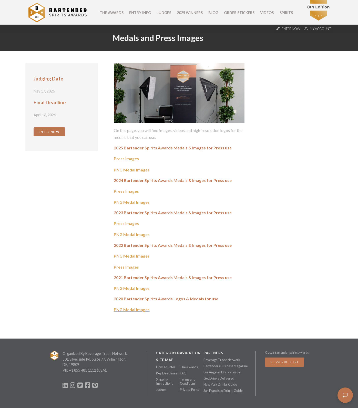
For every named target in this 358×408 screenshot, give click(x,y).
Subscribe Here (284, 362)
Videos (267, 13)
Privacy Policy (190, 389)
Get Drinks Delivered (218, 378)
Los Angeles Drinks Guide (221, 372)
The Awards (112, 13)
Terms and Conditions (188, 381)
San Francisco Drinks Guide (223, 391)
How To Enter (165, 367)
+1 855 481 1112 (82, 370)
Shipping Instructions (164, 381)
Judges (164, 13)
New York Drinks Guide (220, 384)
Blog (213, 13)
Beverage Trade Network (221, 360)
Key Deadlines (166, 373)
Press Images (126, 158)
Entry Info (140, 13)
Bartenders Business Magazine (225, 366)
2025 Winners (190, 13)
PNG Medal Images (132, 169)
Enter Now (49, 132)
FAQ (183, 373)
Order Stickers (239, 13)
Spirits (286, 13)
